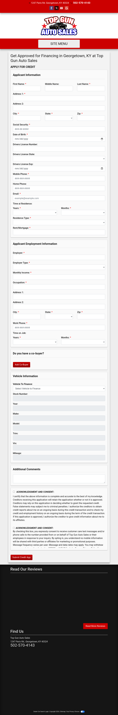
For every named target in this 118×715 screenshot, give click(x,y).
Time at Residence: (22, 203)
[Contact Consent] (14, 528)
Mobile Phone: (20, 174)
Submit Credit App (21, 557)
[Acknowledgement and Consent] (14, 492)
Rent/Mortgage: (21, 227)
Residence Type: (21, 218)
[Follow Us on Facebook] (51, 8)
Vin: (15, 443)
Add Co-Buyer (21, 364)
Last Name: (83, 84)
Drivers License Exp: (23, 164)
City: (15, 113)
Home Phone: (20, 183)
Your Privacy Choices (75, 711)
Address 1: (18, 93)
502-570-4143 (81, 2)
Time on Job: (19, 333)
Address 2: (18, 103)
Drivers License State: (24, 154)
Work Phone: (19, 323)
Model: (16, 423)
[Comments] (59, 478)
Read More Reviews (95, 626)
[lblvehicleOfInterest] (59, 388)
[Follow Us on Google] (67, 8)
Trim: (15, 433)
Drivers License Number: (25, 144)
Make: (16, 413)
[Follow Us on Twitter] (57, 8)
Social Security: (21, 124)
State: (48, 113)
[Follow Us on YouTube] (61, 8)
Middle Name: (52, 84)
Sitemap (62, 711)
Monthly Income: (21, 272)
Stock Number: (20, 393)
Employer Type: (20, 262)
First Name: (19, 84)
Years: (16, 208)
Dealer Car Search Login (40, 711)
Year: (15, 403)
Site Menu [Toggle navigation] (59, 44)
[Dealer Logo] (59, 25)
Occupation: (19, 282)
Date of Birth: (19, 134)
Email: (16, 193)
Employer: (18, 252)
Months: (65, 208)
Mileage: (17, 453)
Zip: (79, 113)
